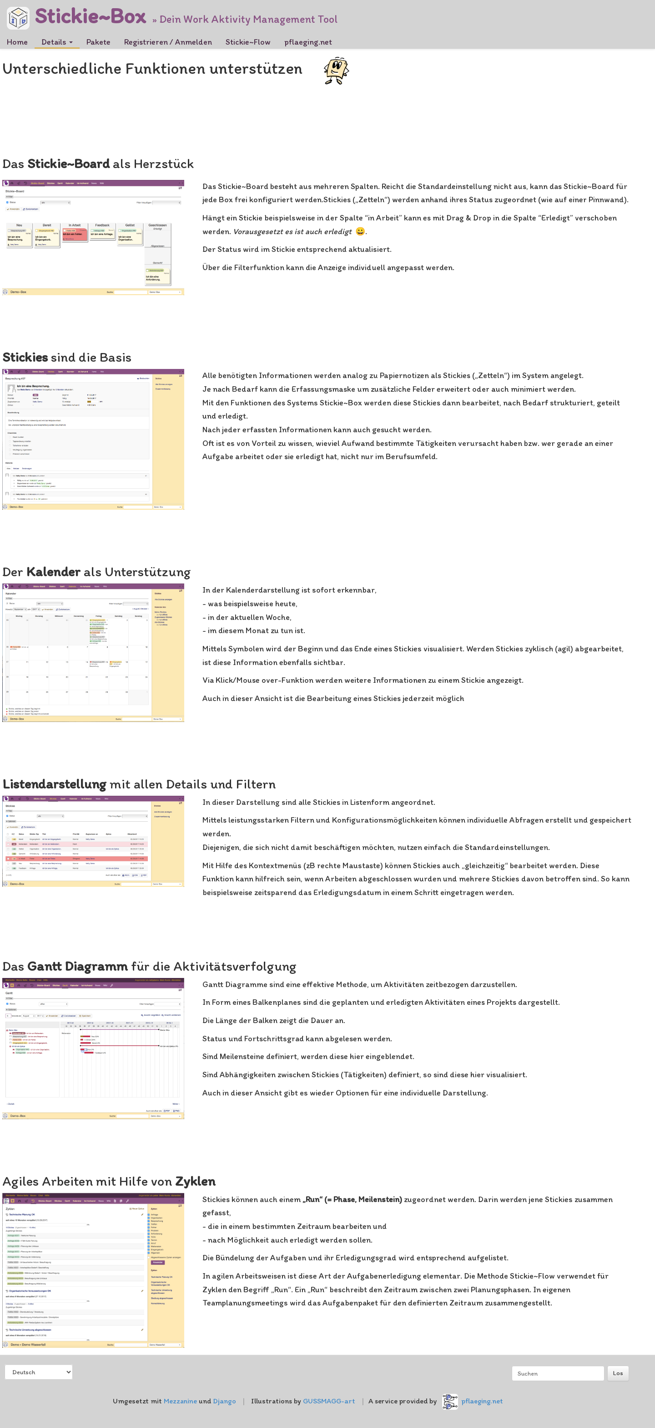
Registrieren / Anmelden (168, 42)
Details (57, 42)
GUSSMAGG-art (329, 1401)
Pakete (98, 42)
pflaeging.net (308, 42)
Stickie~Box (76, 12)
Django (224, 1401)
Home (17, 42)
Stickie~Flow (248, 42)
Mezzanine (180, 1401)
